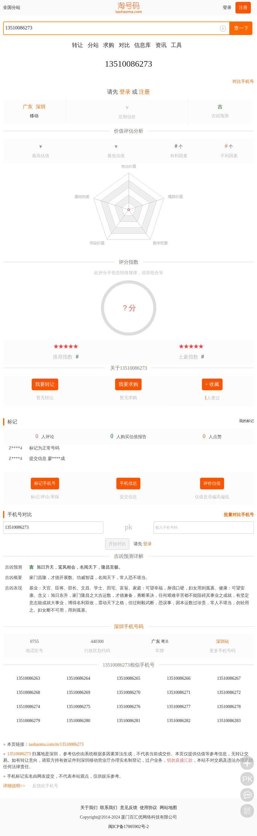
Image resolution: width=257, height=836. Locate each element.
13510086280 (78, 720)
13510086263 (28, 678)
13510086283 (229, 720)
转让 (77, 45)
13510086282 (179, 720)
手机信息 (128, 483)
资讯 (161, 45)
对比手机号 (243, 81)
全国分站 (11, 7)
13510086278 (229, 706)
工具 (176, 45)
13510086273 (128, 63)
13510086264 (78, 678)
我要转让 (45, 384)
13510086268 (28, 692)
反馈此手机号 (45, 786)
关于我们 (89, 807)
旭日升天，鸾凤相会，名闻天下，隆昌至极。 (80, 567)
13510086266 (179, 678)
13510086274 (28, 706)
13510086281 (128, 720)
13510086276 (128, 706)
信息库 (142, 45)
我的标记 (246, 421)
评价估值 (212, 483)
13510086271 (179, 692)
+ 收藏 (212, 384)
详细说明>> (14, 786)
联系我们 (108, 807)
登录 (227, 7)
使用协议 (148, 807)
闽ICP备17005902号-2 (128, 826)
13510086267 (229, 678)
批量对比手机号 (239, 514)
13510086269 (78, 692)
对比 (124, 45)
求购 (108, 45)
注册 (243, 7)
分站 (93, 45)
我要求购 (128, 384)
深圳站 (222, 641)
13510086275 (78, 706)
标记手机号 (45, 483)
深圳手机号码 (128, 626)
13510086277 (179, 706)
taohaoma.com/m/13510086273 (56, 744)
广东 (28, 106)
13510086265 (128, 678)
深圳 (41, 106)
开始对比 (117, 544)
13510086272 (229, 692)
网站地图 (168, 807)
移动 (34, 116)
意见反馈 (128, 807)
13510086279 (28, 720)
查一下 (241, 28)
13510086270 (128, 692)
